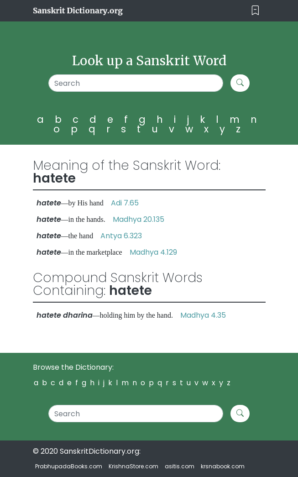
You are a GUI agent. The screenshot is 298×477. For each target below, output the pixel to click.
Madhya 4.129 (153, 252)
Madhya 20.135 (138, 219)
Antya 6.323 (121, 236)
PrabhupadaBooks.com (68, 466)
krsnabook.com (223, 466)
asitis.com (179, 466)
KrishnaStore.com (133, 466)
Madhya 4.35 (203, 315)
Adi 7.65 (125, 203)
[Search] (135, 83)
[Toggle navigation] (255, 10)
